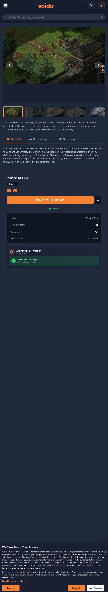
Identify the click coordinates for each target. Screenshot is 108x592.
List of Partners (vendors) (13, 583)
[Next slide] (98, 64)
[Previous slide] (9, 64)
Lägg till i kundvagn (50, 200)
